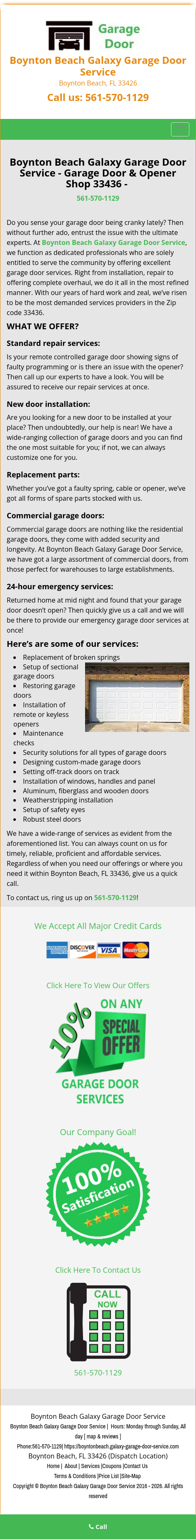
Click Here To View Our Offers (97, 985)
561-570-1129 (117, 97)
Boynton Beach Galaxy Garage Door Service (113, 242)
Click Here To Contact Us (98, 1270)
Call (98, 1526)
